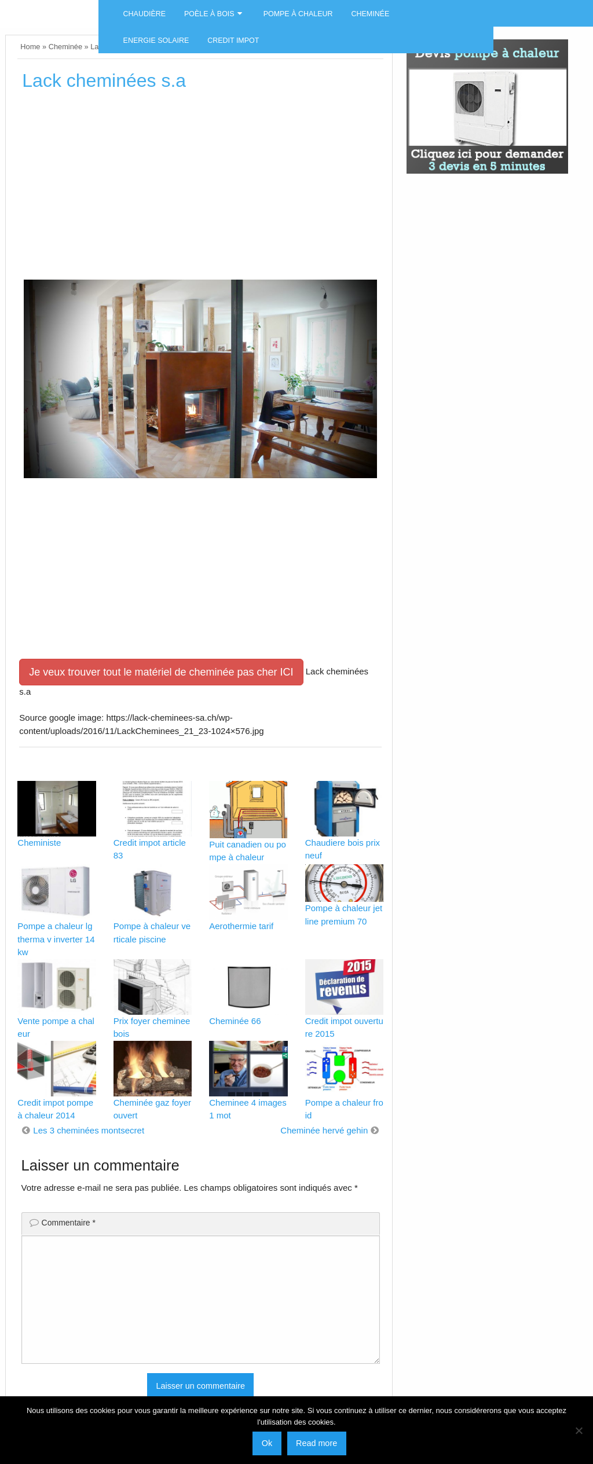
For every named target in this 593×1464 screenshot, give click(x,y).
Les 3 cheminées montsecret (88, 1130)
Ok (267, 1443)
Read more (316, 1443)
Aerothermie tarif (241, 926)
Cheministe (39, 842)
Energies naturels (49, 9)
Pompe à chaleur (298, 14)
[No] (578, 1430)
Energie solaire (156, 40)
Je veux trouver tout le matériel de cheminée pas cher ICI (161, 672)
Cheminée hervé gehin (324, 1130)
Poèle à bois (209, 14)
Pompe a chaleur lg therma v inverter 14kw (55, 939)
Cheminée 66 (235, 1021)
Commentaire (69, 1222)
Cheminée (371, 14)
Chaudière (144, 14)
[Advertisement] (200, 189)
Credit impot (233, 40)
